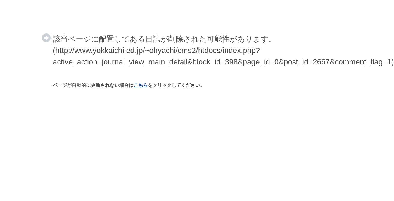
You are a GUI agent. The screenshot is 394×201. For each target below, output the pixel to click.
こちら (141, 85)
